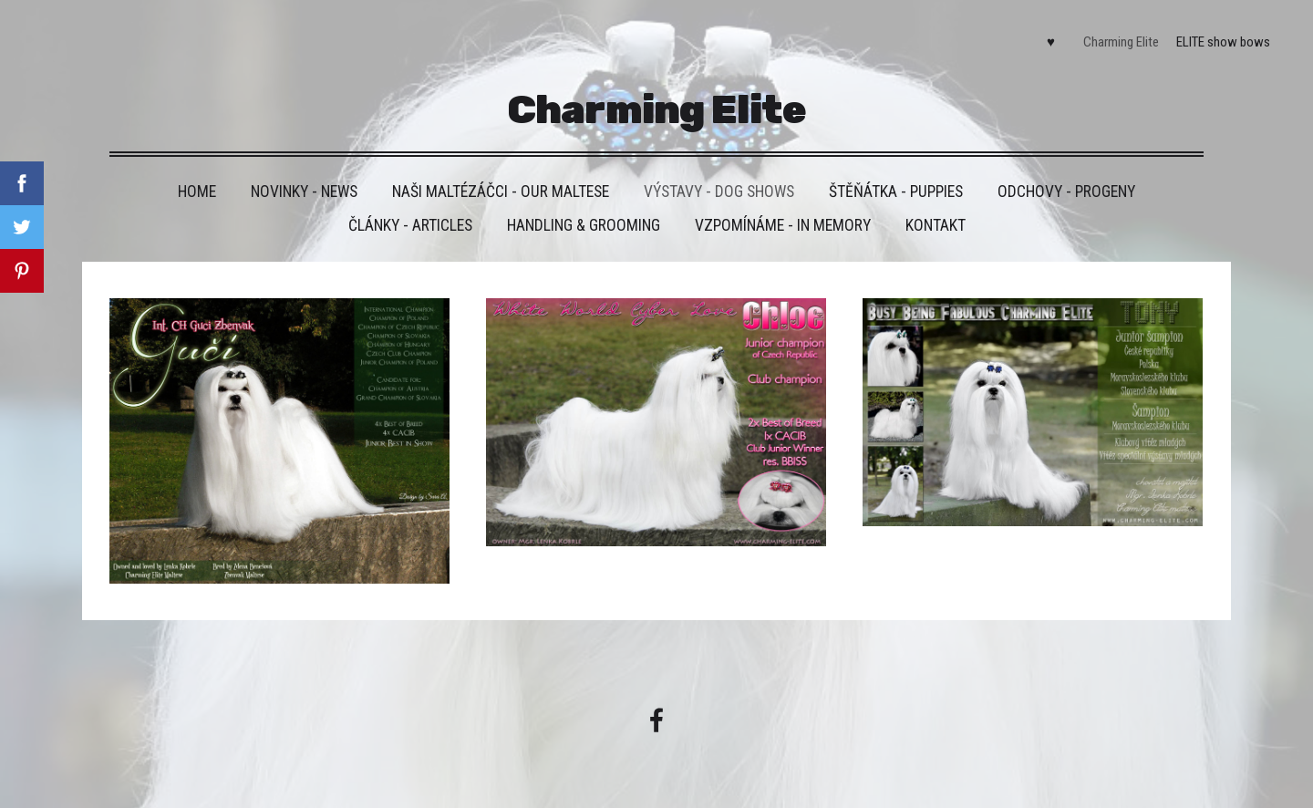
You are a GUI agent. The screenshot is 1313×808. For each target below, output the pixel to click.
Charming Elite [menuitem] (1121, 42)
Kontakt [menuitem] (935, 225)
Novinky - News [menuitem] (304, 191)
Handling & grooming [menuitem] (583, 225)
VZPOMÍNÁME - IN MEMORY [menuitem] (783, 225)
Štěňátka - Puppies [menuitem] (896, 191)
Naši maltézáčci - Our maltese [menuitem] (500, 191)
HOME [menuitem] (197, 191)
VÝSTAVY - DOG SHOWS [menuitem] (719, 191)
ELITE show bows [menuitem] (1223, 42)
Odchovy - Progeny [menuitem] (1066, 191)
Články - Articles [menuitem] (410, 225)
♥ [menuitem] (1051, 42)
